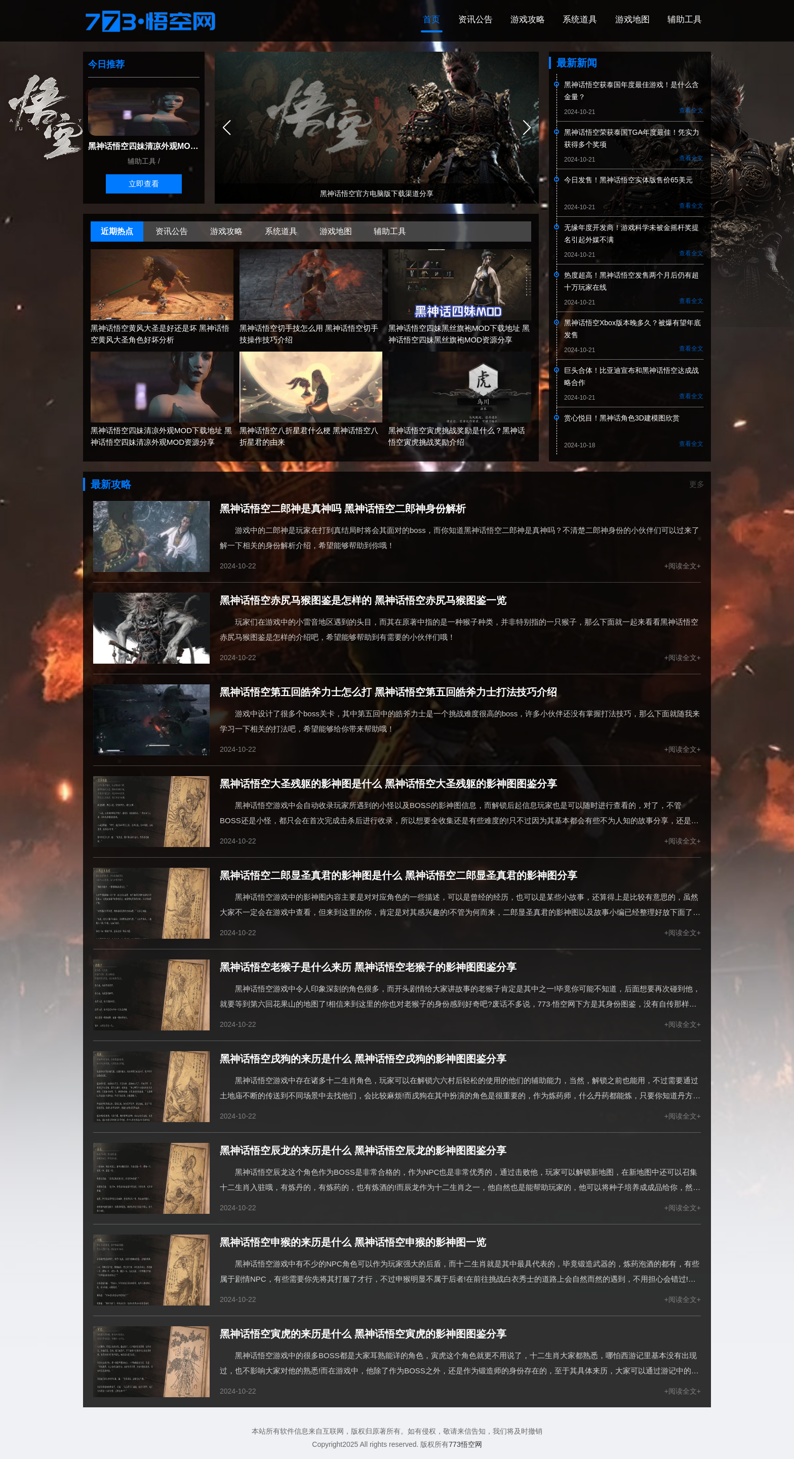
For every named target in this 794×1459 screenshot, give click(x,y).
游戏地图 (629, 20)
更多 (695, 485)
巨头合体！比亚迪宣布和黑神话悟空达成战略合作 (631, 377)
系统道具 (574, 20)
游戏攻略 (519, 20)
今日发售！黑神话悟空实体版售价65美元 (628, 181)
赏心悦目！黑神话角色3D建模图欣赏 (622, 419)
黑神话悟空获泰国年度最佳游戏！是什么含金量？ (631, 92)
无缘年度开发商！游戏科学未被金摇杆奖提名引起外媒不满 (631, 234)
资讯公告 (465, 20)
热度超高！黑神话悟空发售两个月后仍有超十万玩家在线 (631, 282)
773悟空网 (465, 1445)
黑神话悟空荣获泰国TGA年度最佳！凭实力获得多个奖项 (631, 139)
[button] (527, 129)
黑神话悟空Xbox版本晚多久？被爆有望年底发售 (632, 330)
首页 (418, 20)
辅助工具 (683, 20)
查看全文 (691, 111)
